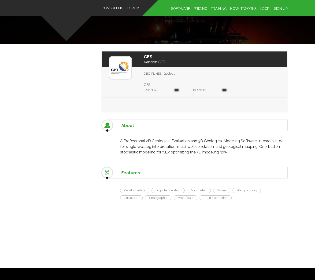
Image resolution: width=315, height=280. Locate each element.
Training (219, 9)
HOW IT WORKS (243, 9)
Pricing (200, 9)
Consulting (112, 8)
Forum (133, 8)
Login (265, 9)
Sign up (281, 9)
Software (180, 9)
